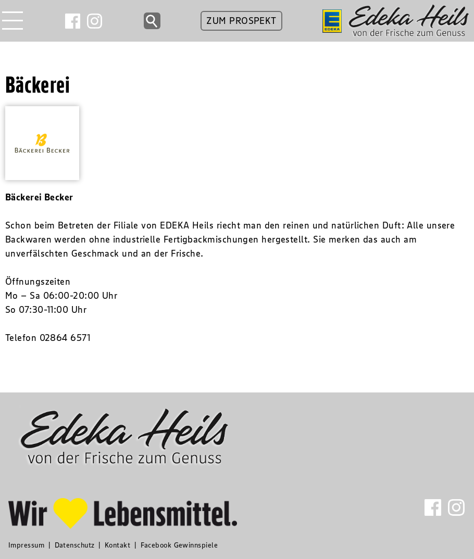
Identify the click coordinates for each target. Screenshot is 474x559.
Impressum (26, 545)
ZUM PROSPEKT (241, 21)
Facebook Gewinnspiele (179, 545)
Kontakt (117, 545)
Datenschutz (75, 545)
